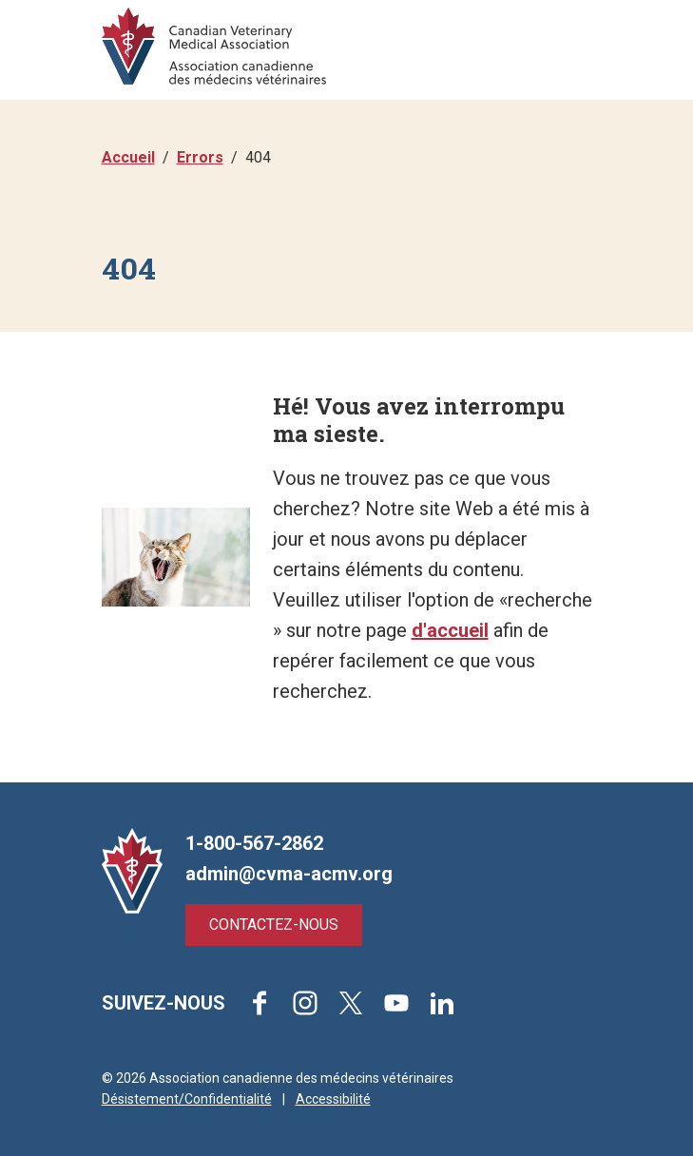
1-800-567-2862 (254, 843)
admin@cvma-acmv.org (289, 873)
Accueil (128, 157)
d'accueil (450, 630)
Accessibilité (333, 1099)
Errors (200, 157)
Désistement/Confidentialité (187, 1099)
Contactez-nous (273, 924)
